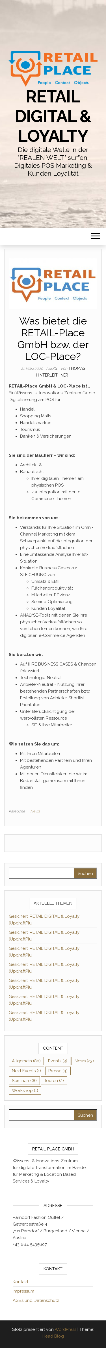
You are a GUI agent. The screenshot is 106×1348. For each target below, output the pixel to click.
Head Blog (53, 1336)
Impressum (23, 1291)
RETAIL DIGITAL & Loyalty (53, 116)
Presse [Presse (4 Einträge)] (58, 1070)
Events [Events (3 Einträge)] (57, 1060)
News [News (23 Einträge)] (84, 1060)
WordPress (65, 1329)
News (35, 811)
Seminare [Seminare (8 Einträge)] (24, 1080)
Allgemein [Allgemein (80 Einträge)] (26, 1060)
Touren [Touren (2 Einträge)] (54, 1080)
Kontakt (20, 1281)
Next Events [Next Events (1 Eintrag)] (26, 1070)
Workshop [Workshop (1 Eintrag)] (25, 1090)
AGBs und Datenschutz (36, 1300)
